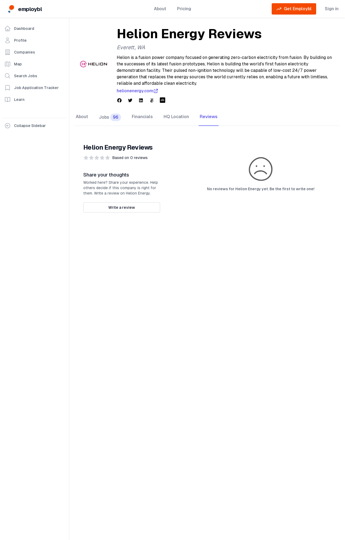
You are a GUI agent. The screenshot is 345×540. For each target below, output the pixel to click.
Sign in (332, 8)
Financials (142, 116)
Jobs (110, 117)
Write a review (121, 207)
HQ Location (176, 116)
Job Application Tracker (31, 87)
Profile (15, 40)
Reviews (209, 116)
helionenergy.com (137, 91)
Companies (19, 52)
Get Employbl (294, 9)
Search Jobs (20, 76)
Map (13, 64)
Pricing (184, 8)
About (160, 8)
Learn (14, 99)
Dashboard (19, 28)
